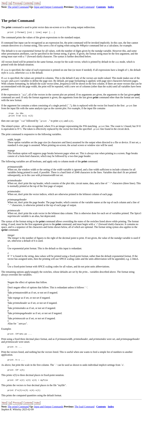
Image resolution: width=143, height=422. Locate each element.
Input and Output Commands (48, 7)
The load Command (84, 7)
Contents (101, 7)
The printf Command (18, 7)
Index (111, 7)
